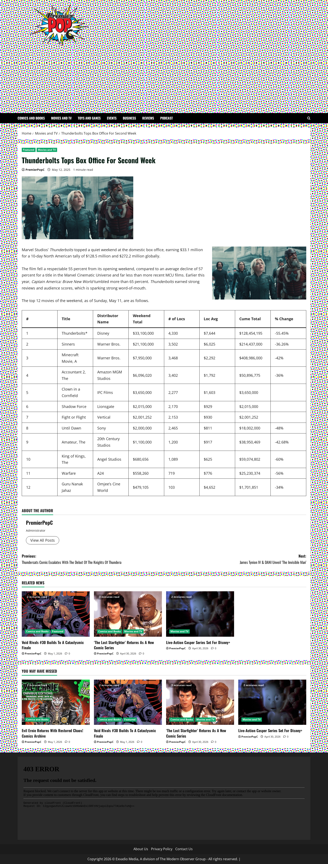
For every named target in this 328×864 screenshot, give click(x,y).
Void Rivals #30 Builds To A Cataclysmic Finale (53, 645)
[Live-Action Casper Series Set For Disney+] (200, 614)
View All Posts (42, 540)
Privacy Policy (161, 849)
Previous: (93, 559)
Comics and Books (31, 118)
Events (112, 118)
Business (129, 118)
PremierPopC (35, 170)
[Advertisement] (162, 77)
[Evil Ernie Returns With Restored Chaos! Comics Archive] (56, 702)
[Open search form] (308, 118)
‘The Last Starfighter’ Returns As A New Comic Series (124, 645)
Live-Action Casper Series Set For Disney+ (198, 642)
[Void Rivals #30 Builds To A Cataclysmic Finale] (56, 614)
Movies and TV (61, 118)
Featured (28, 150)
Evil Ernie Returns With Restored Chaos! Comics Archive (52, 733)
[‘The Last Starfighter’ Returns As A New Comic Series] (128, 614)
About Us (140, 849)
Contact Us (184, 849)
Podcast (166, 118)
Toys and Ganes (89, 118)
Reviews (148, 118)
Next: (235, 559)
